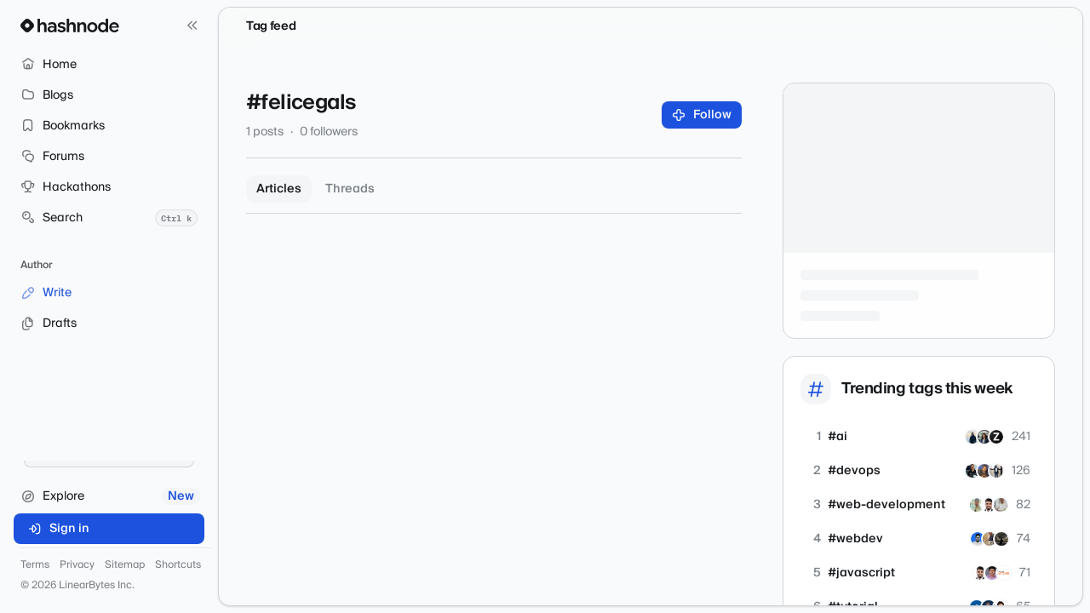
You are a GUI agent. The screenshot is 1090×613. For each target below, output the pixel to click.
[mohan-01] (1000, 504)
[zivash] (996, 436)
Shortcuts (178, 565)
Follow (702, 115)
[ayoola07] (996, 470)
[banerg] (1001, 538)
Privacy (77, 565)
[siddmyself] (972, 470)
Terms (34, 565)
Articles (278, 189)
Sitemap (125, 565)
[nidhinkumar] (992, 572)
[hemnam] (984, 436)
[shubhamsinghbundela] (988, 504)
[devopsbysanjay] (984, 470)
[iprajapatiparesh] (989, 538)
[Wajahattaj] (972, 436)
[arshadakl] (977, 538)
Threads (350, 189)
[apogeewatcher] (1004, 572)
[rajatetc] (976, 504)
